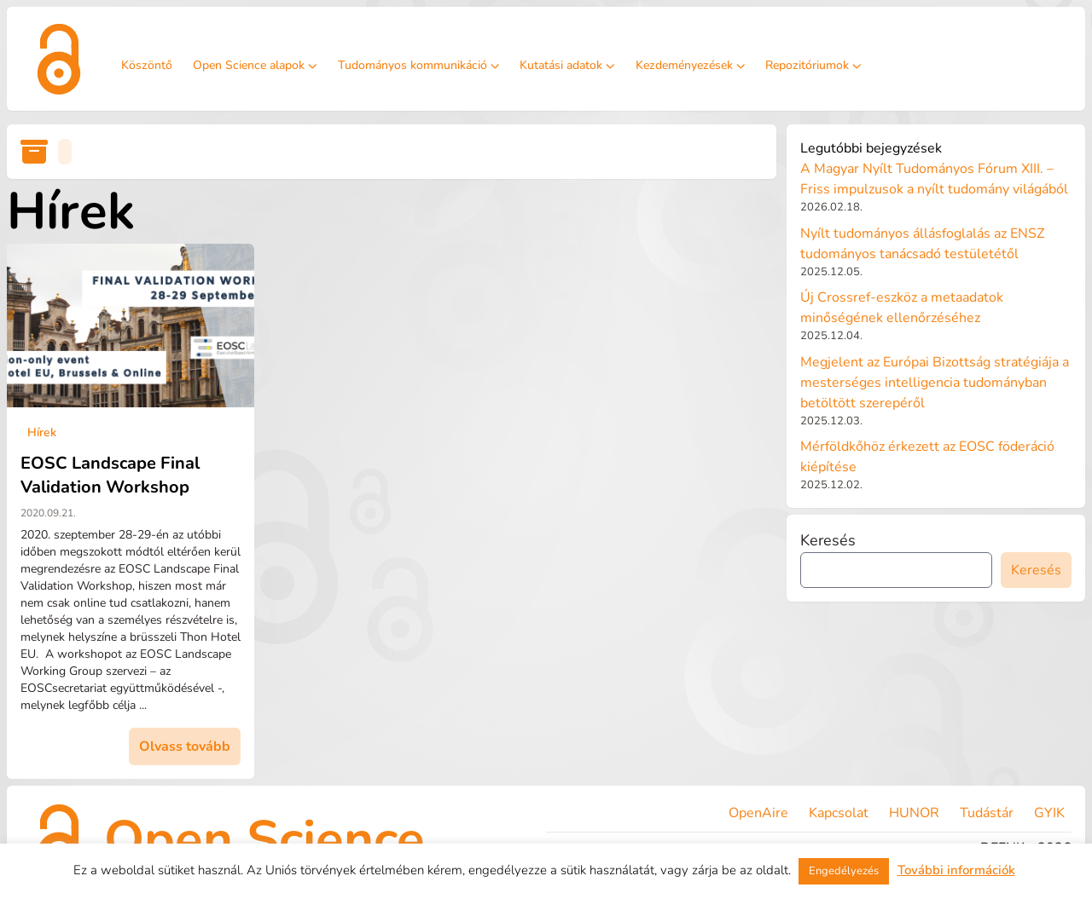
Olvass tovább (184, 746)
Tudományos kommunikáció (419, 65)
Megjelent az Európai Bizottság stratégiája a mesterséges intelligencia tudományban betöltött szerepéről (934, 382)
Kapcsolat (838, 813)
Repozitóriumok (813, 65)
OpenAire (758, 813)
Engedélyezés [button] (844, 871)
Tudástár (987, 813)
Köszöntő (146, 65)
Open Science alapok (255, 65)
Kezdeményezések (691, 65)
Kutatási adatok (567, 65)
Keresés (828, 540)
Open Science (264, 839)
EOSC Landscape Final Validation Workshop (110, 475)
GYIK (1049, 813)
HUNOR (914, 813)
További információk (956, 870)
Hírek (41, 432)
